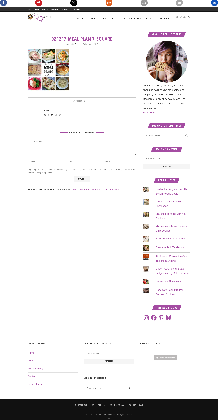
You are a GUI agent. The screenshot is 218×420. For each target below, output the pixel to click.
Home (29, 9)
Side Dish (94, 18)
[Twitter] (177, 18)
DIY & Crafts (65, 9)
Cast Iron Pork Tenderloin (170, 249)
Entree (105, 18)
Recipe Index (76, 9)
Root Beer (54, 9)
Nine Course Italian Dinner (170, 240)
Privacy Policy (35, 370)
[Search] (189, 18)
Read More (149, 114)
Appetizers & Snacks (133, 18)
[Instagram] (181, 18)
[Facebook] (174, 18)
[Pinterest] (184, 18)
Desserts (116, 18)
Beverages (150, 18)
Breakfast (81, 18)
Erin (76, 46)
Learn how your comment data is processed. (96, 191)
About (37, 9)
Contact (45, 9)
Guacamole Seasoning (168, 283)
